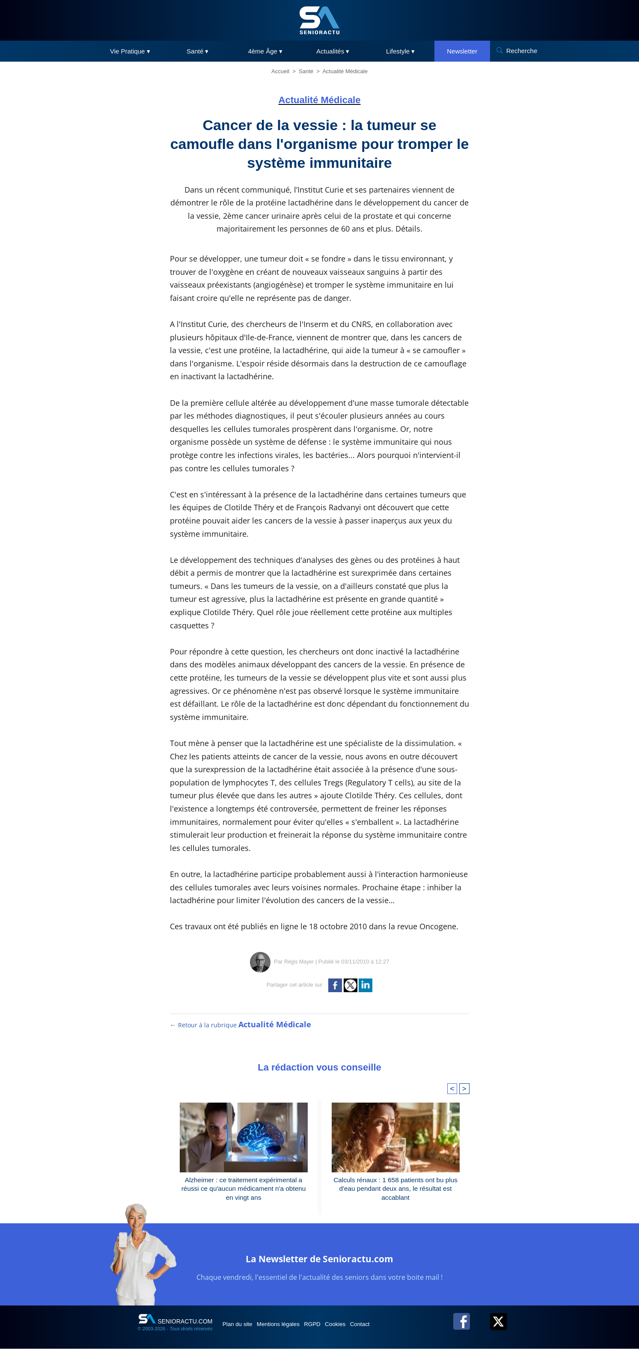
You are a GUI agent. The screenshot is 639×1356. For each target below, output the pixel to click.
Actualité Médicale (345, 71)
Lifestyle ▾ (400, 51)
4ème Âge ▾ (265, 51)
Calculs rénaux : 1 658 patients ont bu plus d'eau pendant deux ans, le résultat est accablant (395, 1190)
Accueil (280, 71)
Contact (391, 1331)
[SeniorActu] (320, 20)
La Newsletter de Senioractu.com (319, 1264)
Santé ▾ (197, 51)
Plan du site (242, 1331)
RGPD (331, 1331)
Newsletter (462, 51)
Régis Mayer (299, 961)
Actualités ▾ (332, 51)
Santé (306, 71)
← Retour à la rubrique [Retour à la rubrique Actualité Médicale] (241, 1024)
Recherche (522, 50)
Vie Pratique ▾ (130, 51)
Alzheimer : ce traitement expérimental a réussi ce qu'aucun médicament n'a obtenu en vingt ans (243, 1190)
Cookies (361, 1331)
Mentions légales (290, 1331)
